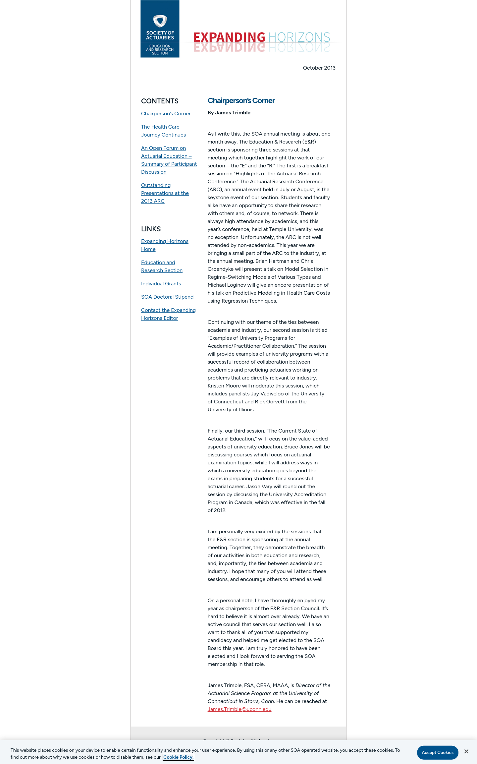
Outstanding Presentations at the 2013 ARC (165, 193)
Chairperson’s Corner (166, 113)
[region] (238, 752)
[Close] (466, 751)
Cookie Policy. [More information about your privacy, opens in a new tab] (178, 757)
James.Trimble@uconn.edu (240, 709)
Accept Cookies (437, 752)
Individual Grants (161, 283)
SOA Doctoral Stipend (167, 297)
